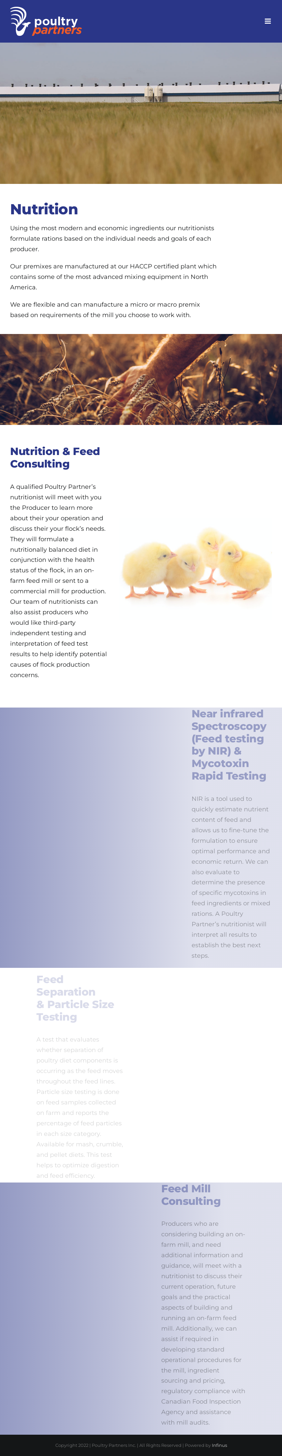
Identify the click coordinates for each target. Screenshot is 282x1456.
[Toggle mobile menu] (268, 21)
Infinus (219, 1445)
